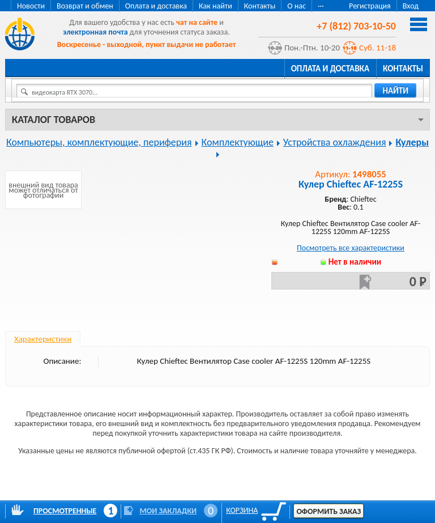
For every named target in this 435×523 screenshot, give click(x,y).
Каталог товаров (53, 119)
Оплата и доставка (156, 6)
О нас (296, 6)
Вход (411, 6)
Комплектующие (238, 142)
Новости (31, 6)
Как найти (215, 6)
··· (321, 6)
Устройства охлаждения (334, 142)
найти (395, 91)
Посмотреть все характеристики (350, 248)
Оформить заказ (328, 511)
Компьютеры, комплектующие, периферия (99, 142)
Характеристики (42, 339)
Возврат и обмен (85, 6)
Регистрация (370, 6)
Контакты (260, 6)
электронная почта (95, 32)
